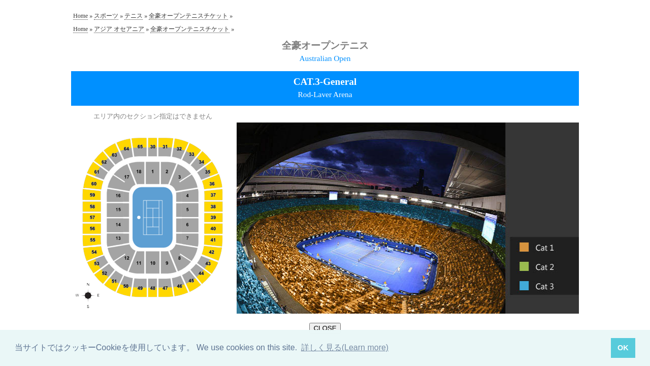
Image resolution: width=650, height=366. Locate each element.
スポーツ (106, 15)
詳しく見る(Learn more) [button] (344, 347)
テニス (133, 15)
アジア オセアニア (119, 29)
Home (80, 15)
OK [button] (623, 348)
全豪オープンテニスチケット (188, 15)
